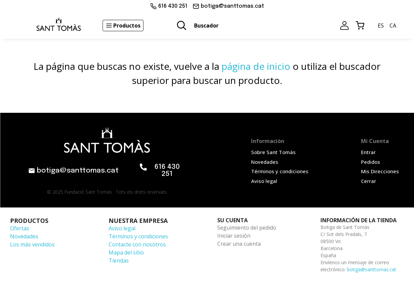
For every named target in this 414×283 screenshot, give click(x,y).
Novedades (24, 236)
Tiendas (119, 260)
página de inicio (256, 66)
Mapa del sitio (126, 252)
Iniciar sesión (233, 235)
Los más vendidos (32, 244)
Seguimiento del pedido (246, 227)
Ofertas (19, 228)
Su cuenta (232, 220)
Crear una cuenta (239, 243)
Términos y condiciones (138, 236)
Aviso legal (122, 228)
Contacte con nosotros (137, 244)
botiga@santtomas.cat (371, 269)
